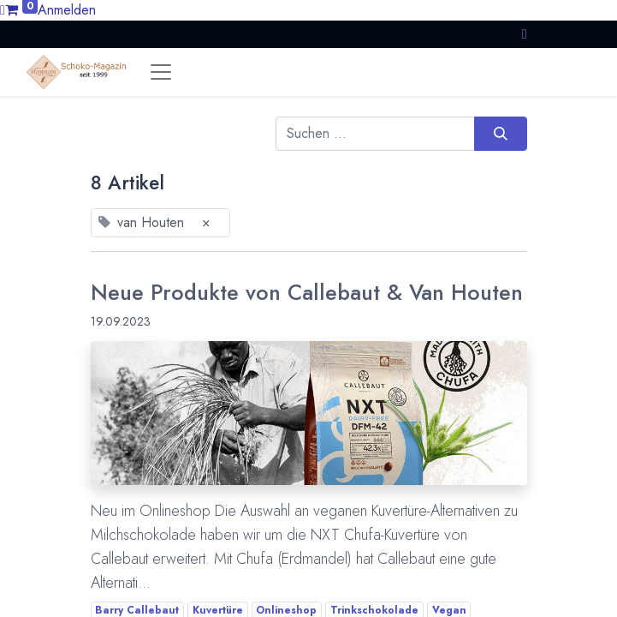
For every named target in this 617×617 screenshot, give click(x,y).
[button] (524, 34)
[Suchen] (500, 134)
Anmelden (67, 10)
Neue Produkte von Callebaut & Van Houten (307, 292)
